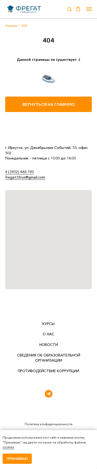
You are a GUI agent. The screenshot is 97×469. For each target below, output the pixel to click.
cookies (8, 447)
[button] (69, 8)
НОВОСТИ (48, 344)
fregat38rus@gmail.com (25, 177)
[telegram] (49, 394)
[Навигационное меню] (89, 9)
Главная (11, 26)
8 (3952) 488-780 (19, 171)
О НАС (48, 334)
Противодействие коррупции (48, 371)
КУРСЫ (48, 323)
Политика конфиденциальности (48, 424)
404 (24, 26)
